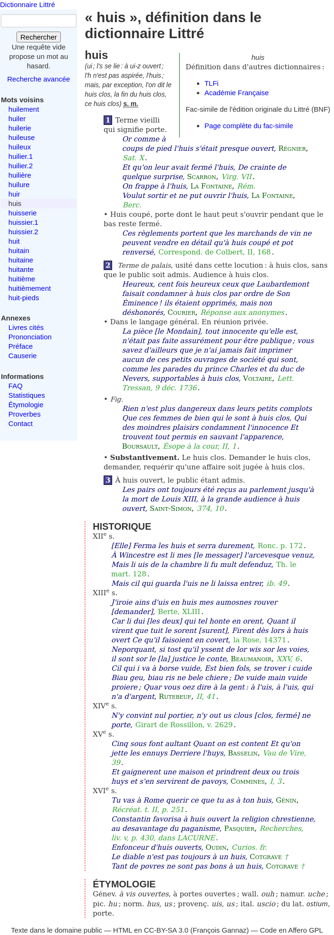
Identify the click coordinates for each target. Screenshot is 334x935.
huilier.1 (20, 156)
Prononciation (30, 337)
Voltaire (257, 378)
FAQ (15, 386)
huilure (19, 184)
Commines (248, 781)
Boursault (140, 446)
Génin (286, 800)
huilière (19, 175)
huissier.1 (23, 222)
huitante (20, 269)
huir (14, 194)
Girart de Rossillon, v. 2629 (184, 725)
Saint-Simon (171, 508)
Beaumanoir (251, 659)
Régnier (292, 148)
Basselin (243, 753)
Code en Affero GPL (291, 930)
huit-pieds (23, 298)
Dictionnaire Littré (27, 4)
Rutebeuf (175, 696)
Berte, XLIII (179, 611)
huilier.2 (20, 166)
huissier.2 (23, 232)
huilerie (19, 128)
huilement (23, 109)
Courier (182, 312)
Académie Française (236, 93)
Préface (20, 346)
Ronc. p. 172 (280, 545)
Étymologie (25, 405)
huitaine (20, 260)
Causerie (22, 356)
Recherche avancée (38, 79)
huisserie (22, 213)
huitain (18, 250)
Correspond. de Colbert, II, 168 (214, 252)
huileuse (21, 137)
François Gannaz (219, 930)
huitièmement (29, 288)
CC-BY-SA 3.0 (166, 930)
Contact (20, 423)
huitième (21, 279)
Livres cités (26, 327)
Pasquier (239, 828)
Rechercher (38, 37)
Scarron (201, 176)
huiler (17, 119)
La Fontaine (211, 186)
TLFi (211, 83)
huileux (19, 147)
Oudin (215, 847)
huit (14, 241)
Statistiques (26, 395)
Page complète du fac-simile (248, 126)
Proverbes (24, 414)
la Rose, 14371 (259, 640)
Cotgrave (266, 857)
